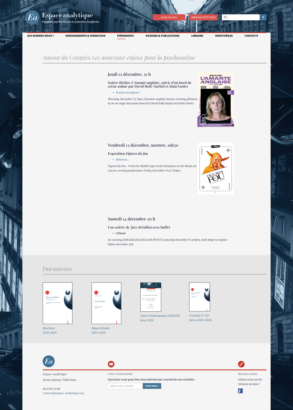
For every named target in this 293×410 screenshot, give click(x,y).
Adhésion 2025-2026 (203, 17)
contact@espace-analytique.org (63, 393)
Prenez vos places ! (128, 92)
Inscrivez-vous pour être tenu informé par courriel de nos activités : (151, 379)
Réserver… (122, 159)
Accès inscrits (169, 17)
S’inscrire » (152, 385)
